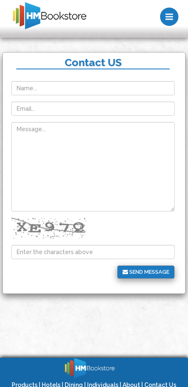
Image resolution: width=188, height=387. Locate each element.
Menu (171, 13)
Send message (146, 272)
